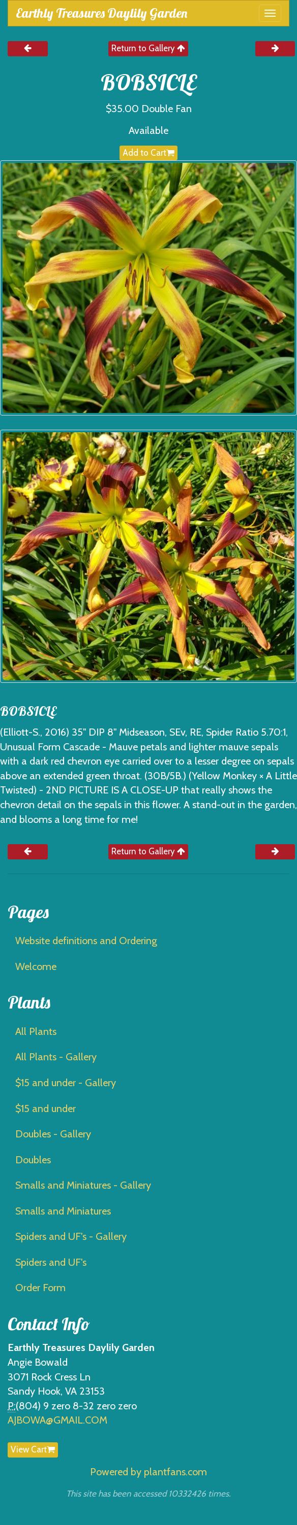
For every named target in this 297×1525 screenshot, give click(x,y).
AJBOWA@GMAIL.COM (57, 1420)
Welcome (35, 966)
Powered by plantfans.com (148, 1472)
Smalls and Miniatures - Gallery (83, 1185)
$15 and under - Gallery (65, 1083)
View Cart (33, 1449)
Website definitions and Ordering (86, 940)
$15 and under (45, 1108)
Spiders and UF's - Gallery (71, 1236)
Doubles (33, 1160)
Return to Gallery (148, 48)
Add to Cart (148, 153)
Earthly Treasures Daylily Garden (101, 13)
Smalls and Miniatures (63, 1211)
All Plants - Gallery (56, 1057)
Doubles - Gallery (53, 1134)
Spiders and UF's (50, 1262)
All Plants (35, 1031)
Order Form (40, 1287)
